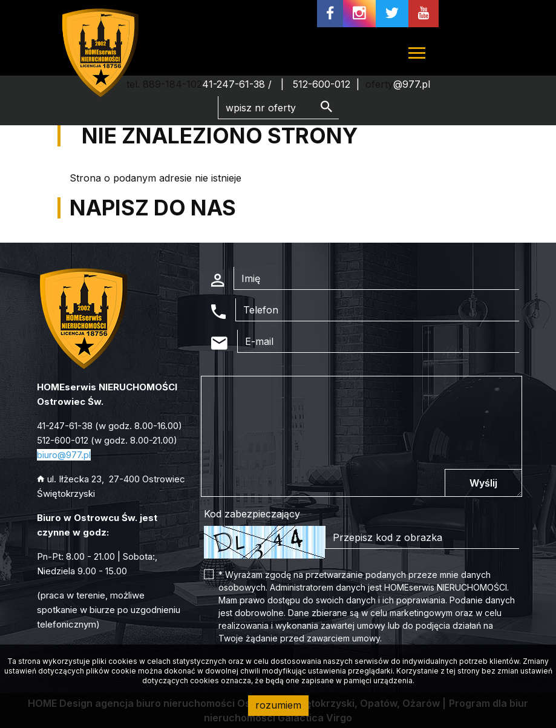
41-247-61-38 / (238, 84)
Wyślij (483, 483)
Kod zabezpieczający (252, 514)
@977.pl (411, 84)
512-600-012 (321, 84)
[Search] (278, 107)
